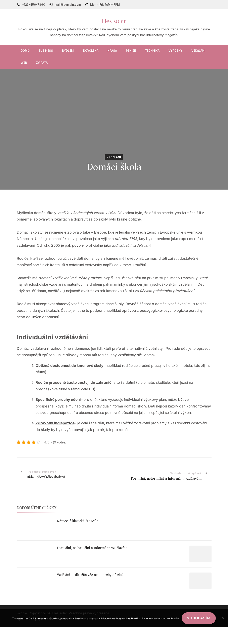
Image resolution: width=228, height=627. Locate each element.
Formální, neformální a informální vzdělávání (92, 548)
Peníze (131, 50)
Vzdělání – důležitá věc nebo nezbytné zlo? (90, 575)
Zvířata (42, 62)
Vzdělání (198, 50)
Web (24, 62)
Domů (25, 50)
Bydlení (68, 50)
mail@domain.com (68, 4)
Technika (152, 50)
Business (46, 50)
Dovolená (90, 50)
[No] (223, 618)
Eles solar (114, 21)
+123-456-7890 (33, 4)
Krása (112, 50)
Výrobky (175, 50)
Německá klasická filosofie (77, 521)
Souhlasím (199, 618)
